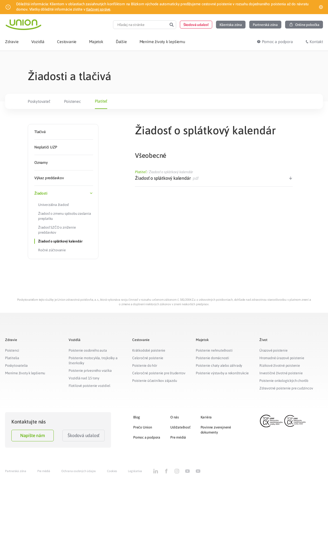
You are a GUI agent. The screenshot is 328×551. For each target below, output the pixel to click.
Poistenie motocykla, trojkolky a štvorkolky (93, 360)
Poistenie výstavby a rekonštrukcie (222, 373)
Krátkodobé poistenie (148, 350)
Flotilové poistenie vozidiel (89, 386)
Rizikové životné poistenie (279, 365)
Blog (136, 417)
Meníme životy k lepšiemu (25, 373)
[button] (196, 24)
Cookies (112, 471)
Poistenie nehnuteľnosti (214, 350)
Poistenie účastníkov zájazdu (154, 381)
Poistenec (72, 101)
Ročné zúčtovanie (52, 250)
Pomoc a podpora (146, 437)
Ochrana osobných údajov (78, 471)
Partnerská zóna (15, 471)
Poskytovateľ (39, 101)
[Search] (171, 25)
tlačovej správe (98, 9)
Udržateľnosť (180, 427)
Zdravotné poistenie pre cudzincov (286, 388)
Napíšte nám (32, 435)
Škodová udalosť (83, 435)
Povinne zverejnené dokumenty (216, 429)
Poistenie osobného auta (88, 350)
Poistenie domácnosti (212, 358)
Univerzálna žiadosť (53, 205)
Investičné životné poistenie (281, 373)
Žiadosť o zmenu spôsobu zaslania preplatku (64, 216)
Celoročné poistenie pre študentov (158, 373)
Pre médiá (178, 437)
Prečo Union (142, 427)
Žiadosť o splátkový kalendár (60, 241)
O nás (174, 417)
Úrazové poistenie (273, 350)
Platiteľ (101, 101)
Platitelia (12, 358)
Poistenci (12, 350)
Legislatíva (135, 471)
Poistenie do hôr (144, 365)
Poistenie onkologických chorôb (283, 381)
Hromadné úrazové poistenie (281, 358)
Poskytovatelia (16, 365)
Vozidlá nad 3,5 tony (84, 378)
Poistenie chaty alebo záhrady (219, 365)
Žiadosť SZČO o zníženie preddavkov (57, 229)
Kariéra (206, 417)
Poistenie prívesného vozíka (90, 371)
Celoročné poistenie (147, 358)
